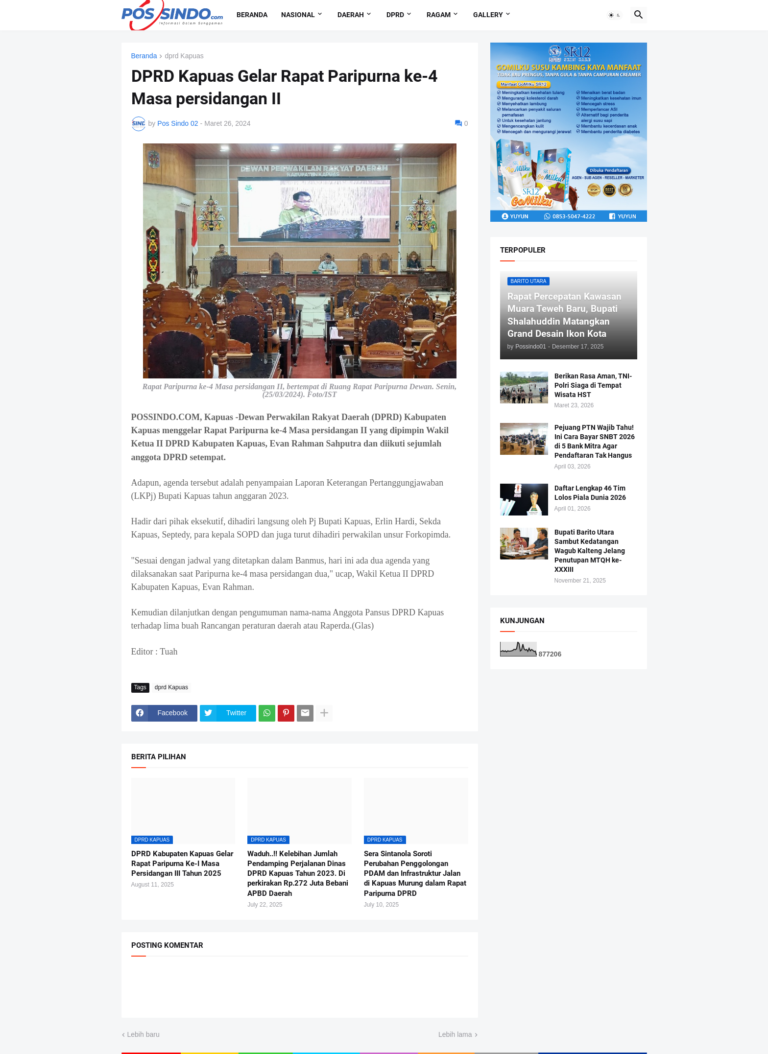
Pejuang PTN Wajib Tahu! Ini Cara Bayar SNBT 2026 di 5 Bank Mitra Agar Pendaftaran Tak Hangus (594, 441)
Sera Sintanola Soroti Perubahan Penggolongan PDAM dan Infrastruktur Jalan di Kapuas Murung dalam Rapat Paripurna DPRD (415, 873)
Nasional (298, 15)
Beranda (252, 15)
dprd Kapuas (184, 56)
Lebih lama (455, 1034)
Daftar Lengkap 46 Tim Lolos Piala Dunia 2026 (590, 492)
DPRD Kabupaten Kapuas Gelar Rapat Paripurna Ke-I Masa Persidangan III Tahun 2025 (182, 863)
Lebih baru (143, 1034)
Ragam (439, 15)
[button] (614, 15)
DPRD (395, 15)
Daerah (350, 15)
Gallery (488, 15)
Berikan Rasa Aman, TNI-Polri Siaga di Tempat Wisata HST (593, 385)
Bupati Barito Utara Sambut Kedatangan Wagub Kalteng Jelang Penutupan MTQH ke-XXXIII (589, 550)
